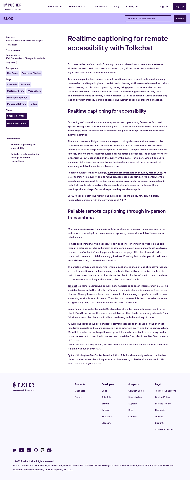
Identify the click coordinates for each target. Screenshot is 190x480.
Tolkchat (72, 285)
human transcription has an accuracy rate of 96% (134, 172)
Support (106, 410)
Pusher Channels (143, 359)
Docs (104, 390)
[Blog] (8, 18)
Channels (80, 390)
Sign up (179, 6)
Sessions (107, 416)
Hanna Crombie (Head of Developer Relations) (24, 42)
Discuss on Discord (17, 123)
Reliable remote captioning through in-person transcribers (25, 157)
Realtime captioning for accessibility (23, 146)
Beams (78, 397)
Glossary (106, 422)
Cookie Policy (162, 397)
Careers (132, 416)
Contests (160, 410)
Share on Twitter (16, 115)
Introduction (13, 138)
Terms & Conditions (165, 390)
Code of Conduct (164, 429)
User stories (135, 397)
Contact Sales (136, 390)
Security (159, 422)
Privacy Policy (163, 403)
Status (105, 403)
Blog (130, 410)
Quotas (159, 416)
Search (180, 18)
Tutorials (106, 397)
